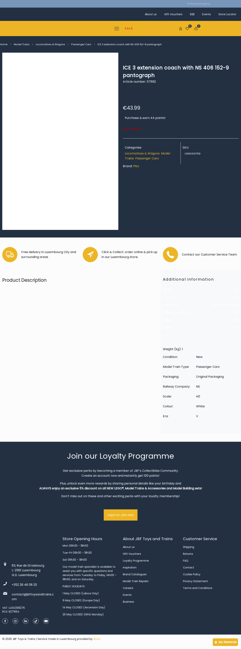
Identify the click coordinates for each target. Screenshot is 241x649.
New (235, 297)
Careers (128, 588)
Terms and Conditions (197, 588)
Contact (188, 567)
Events (127, 595)
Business (128, 602)
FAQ (185, 561)
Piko (136, 166)
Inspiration (130, 567)
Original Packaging (224, 305)
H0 (237, 320)
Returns (188, 554)
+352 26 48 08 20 (24, 585)
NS (237, 312)
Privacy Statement (195, 581)
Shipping (188, 547)
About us (129, 547)
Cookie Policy (191, 574)
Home (4, 44)
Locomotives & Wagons (50, 44)
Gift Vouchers (132, 554)
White (234, 327)
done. (97, 639)
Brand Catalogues (135, 574)
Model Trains (22, 44)
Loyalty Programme (136, 561)
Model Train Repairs (135, 581)
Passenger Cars (81, 44)
